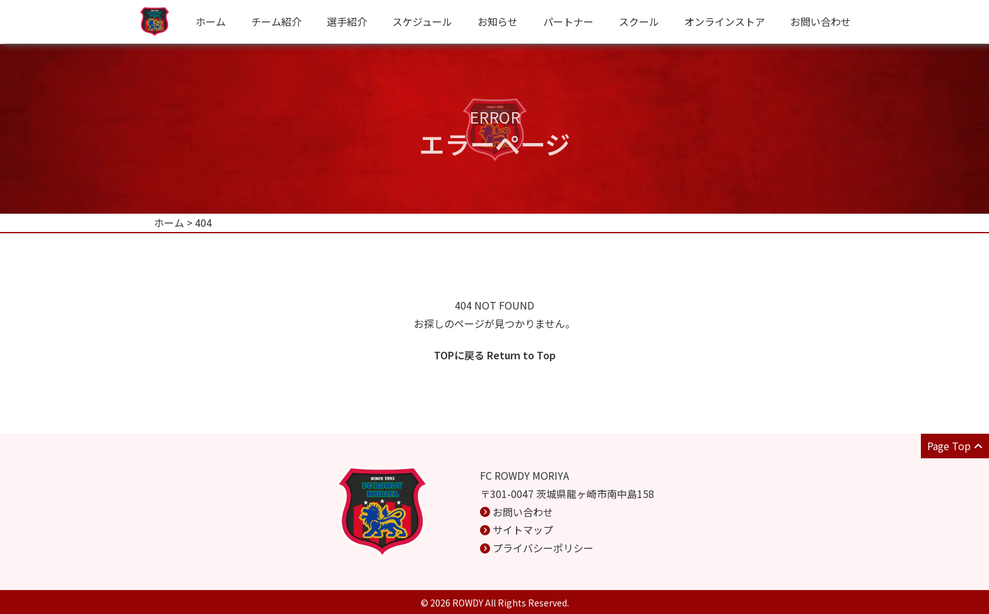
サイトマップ (523, 529)
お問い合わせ (820, 21)
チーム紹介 (276, 21)
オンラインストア (724, 21)
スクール (639, 21)
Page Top (955, 445)
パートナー (568, 21)
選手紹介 (347, 21)
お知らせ (497, 21)
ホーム (211, 21)
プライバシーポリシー (543, 547)
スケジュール (422, 21)
